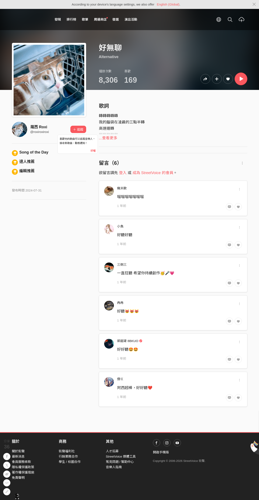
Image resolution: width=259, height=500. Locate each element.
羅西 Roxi (38, 127)
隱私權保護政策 (23, 467)
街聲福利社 (67, 451)
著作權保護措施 (23, 472)
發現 (58, 19)
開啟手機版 (161, 452)
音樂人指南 (114, 467)
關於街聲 (18, 451)
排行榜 (71, 19)
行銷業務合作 (68, 456)
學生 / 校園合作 (70, 462)
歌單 (85, 19)
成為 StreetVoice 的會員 (153, 173)
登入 (123, 173)
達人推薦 (23, 161)
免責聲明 (18, 477)
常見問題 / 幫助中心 (120, 462)
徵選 (115, 19)
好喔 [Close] (93, 150)
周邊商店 (101, 19)
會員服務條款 (21, 462)
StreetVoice (29, 19)
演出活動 (131, 19)
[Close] (254, 4)
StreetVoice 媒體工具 (121, 456)
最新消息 (18, 456)
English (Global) (168, 4)
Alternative (109, 57)
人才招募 (112, 451)
